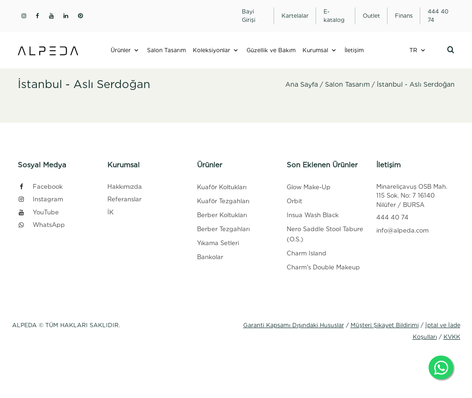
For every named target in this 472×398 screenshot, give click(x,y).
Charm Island (306, 253)
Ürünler (121, 50)
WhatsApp (41, 224)
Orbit (294, 201)
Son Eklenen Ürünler (322, 165)
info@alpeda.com (402, 230)
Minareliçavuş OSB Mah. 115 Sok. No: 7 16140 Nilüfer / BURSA (411, 195)
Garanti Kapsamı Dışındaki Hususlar (293, 325)
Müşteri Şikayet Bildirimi (385, 325)
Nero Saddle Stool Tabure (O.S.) (325, 234)
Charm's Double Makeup (323, 267)
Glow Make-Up (309, 187)
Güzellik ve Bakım (271, 50)
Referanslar (124, 199)
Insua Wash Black (312, 215)
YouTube (38, 212)
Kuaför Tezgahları (223, 201)
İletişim (354, 50)
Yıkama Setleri (218, 243)
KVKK (452, 336)
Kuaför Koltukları (222, 187)
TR (413, 50)
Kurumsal (315, 50)
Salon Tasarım (166, 50)
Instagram (40, 199)
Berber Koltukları (222, 215)
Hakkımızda (124, 186)
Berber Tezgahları (223, 229)
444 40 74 (392, 217)
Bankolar (210, 257)
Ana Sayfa (301, 84)
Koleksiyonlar (211, 50)
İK (110, 212)
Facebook (40, 186)
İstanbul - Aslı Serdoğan (416, 84)
